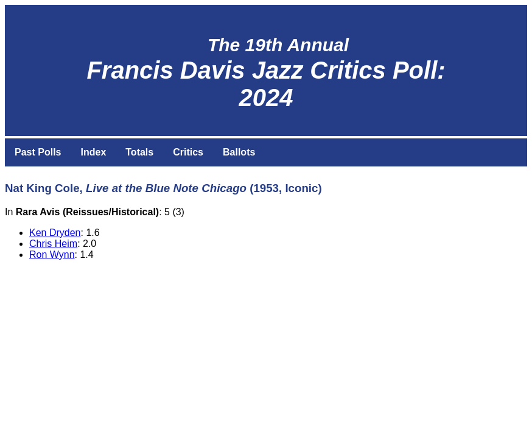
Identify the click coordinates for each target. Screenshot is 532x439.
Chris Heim (53, 243)
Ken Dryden (55, 232)
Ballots (239, 152)
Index (93, 152)
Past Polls (38, 152)
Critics (188, 152)
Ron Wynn (52, 254)
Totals (139, 152)
